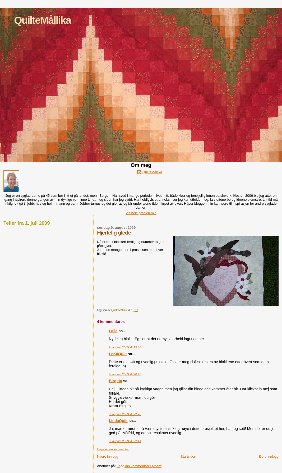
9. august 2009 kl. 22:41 (125, 441)
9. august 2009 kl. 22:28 (125, 414)
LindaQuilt (118, 421)
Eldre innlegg (268, 456)
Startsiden (188, 456)
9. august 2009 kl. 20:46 (125, 374)
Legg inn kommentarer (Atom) (139, 466)
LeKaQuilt (118, 354)
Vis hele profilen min (141, 213)
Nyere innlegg (107, 456)
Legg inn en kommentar (113, 449)
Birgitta (115, 381)
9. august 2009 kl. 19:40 (125, 347)
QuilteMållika (42, 20)
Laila (113, 331)
